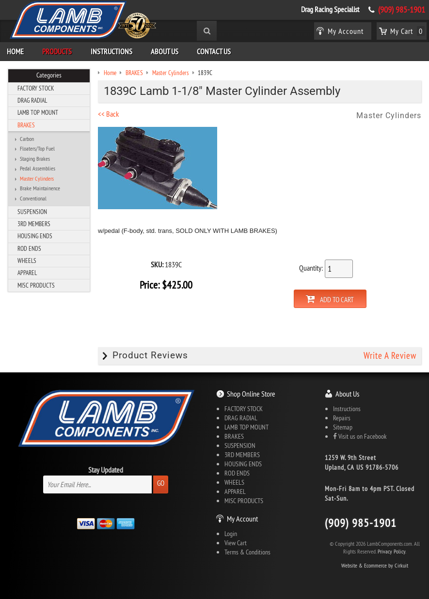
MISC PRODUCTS (36, 285)
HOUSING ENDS (34, 236)
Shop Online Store (251, 394)
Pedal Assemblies (37, 168)
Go (160, 483)
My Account (242, 518)
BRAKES (26, 125)
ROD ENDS (29, 248)
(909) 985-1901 (401, 9)
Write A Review (390, 355)
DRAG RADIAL (32, 100)
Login (230, 533)
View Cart (235, 542)
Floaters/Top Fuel (37, 148)
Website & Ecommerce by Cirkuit (374, 565)
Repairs (341, 418)
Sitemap (342, 427)
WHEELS (26, 260)
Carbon (27, 139)
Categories (49, 75)
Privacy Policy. (392, 551)
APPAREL (27, 272)
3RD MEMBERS (33, 224)
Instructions (111, 51)
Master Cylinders (37, 178)
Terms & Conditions (247, 552)
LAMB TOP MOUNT (37, 112)
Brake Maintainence (40, 188)
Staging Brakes (35, 158)
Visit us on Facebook (359, 436)
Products (57, 51)
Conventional (33, 198)
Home (15, 51)
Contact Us (214, 51)
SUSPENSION (32, 211)
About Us (164, 51)
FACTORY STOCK (35, 88)
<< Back (108, 114)
